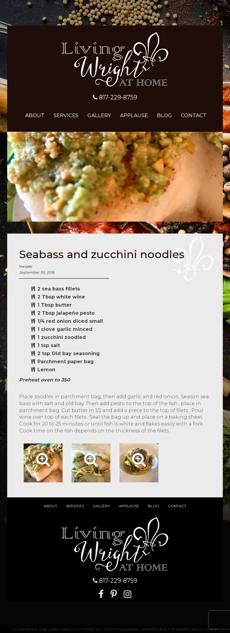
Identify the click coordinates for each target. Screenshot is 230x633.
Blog (164, 115)
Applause (134, 115)
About (35, 115)
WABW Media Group (197, 629)
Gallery (99, 115)
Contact (194, 115)
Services (66, 115)
